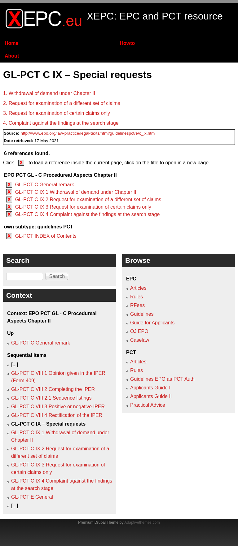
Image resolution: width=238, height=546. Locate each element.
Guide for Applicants (152, 322)
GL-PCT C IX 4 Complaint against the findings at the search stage (87, 214)
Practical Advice (147, 405)
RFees (137, 305)
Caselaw (139, 340)
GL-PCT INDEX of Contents (46, 236)
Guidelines (142, 314)
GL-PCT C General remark (44, 184)
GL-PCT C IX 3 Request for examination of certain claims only (83, 207)
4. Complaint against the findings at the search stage (61, 123)
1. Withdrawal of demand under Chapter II (49, 93)
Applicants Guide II (151, 396)
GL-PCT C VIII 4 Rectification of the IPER (56, 415)
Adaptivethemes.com (142, 522)
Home (11, 43)
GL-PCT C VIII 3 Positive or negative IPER (58, 406)
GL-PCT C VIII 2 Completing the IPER (53, 389)
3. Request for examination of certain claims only (56, 113)
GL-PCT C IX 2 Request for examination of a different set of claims (88, 199)
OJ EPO (139, 331)
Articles (138, 288)
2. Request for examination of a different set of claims (61, 103)
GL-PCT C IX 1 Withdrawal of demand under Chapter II (75, 192)
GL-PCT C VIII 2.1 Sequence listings (51, 398)
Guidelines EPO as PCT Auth (162, 379)
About (12, 55)
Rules (136, 296)
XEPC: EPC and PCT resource (155, 16)
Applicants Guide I (150, 387)
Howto (127, 43)
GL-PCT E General (32, 497)
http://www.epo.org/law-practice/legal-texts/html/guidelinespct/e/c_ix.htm (87, 133)
